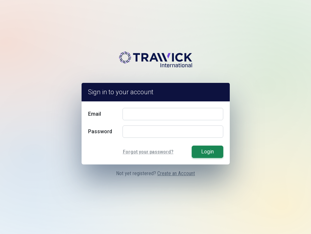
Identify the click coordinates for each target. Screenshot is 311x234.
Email (94, 114)
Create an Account (176, 173)
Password (100, 131)
